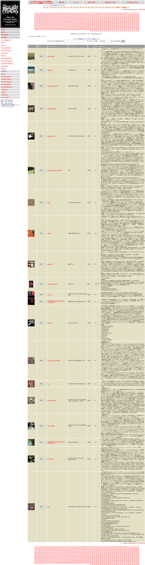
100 (65, 14)
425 (79, 22)
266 (79, 18)
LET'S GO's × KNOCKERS (53, 360)
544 (104, 25)
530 (77, 25)
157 (73, 15)
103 (71, 14)
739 (126, 30)
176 (110, 15)
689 (77, 29)
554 (124, 25)
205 (63, 17)
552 (120, 25)
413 (55, 22)
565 (41, 26)
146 (51, 15)
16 (50, 13)
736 (120, 30)
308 (57, 19)
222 (97, 17)
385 (104, 21)
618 (41, 28)
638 (81, 28)
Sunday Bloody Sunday (52, 86)
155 (69, 15)
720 (138, 29)
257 (61, 18)
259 (65, 18)
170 (98, 15)
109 (83, 14)
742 (132, 30)
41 (86, 13)
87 (46, 14)
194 (41, 17)
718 (134, 29)
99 (63, 14)
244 (35, 18)
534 (85, 25)
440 (108, 22)
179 (116, 15)
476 (75, 23)
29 (69, 13)
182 (122, 15)
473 (69, 23)
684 (67, 29)
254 (55, 18)
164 (87, 15)
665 (134, 28)
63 (117, 13)
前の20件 (133, 9)
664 (132, 28)
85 (43, 14)
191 (35, 17)
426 (81, 22)
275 (97, 18)
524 (65, 25)
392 (118, 21)
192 (37, 17)
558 (132, 25)
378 (91, 21)
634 (73, 28)
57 (108, 13)
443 (114, 22)
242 (136, 17)
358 (51, 21)
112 (89, 14)
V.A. (48, 383)
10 (42, 13)
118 (101, 14)
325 (91, 19)
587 (85, 26)
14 (47, 13)
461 (45, 23)
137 (138, 14)
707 (112, 29)
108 (81, 14)
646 (97, 28)
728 (104, 30)
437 (102, 22)
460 (43, 23)
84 (42, 14)
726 (101, 30)
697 (93, 29)
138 (35, 15)
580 (71, 26)
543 (102, 25)
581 (73, 26)
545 (106, 25)
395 (124, 21)
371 (77, 21)
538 (93, 25)
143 (45, 15)
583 (77, 26)
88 (48, 14)
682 (63, 29)
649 (102, 28)
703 (104, 29)
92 (53, 14)
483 (89, 23)
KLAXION (50, 264)
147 (53, 15)
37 (80, 13)
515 (47, 25)
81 (38, 14)
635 (75, 28)
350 (35, 21)
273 (93, 18)
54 (104, 13)
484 (91, 23)
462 (47, 23)
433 (94, 22)
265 (77, 18)
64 (118, 13)
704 (107, 29)
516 (49, 25)
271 (89, 18)
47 (94, 13)
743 (134, 30)
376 (87, 21)
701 (101, 29)
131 (126, 14)
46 (93, 13)
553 (122, 25)
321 (83, 19)
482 (87, 23)
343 (126, 19)
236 (124, 17)
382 (98, 21)
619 (43, 28)
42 (87, 13)
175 (108, 15)
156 (71, 15)
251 (49, 18)
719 (136, 29)
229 (110, 17)
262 (71, 18)
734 (116, 30)
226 (104, 17)
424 (77, 22)
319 (79, 19)
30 (70, 13)
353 (41, 21)
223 (98, 17)
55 (106, 13)
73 (131, 13)
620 (45, 28)
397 (128, 21)
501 (124, 23)
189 (136, 15)
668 (35, 29)
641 (87, 28)
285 (116, 18)
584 (79, 26)
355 (45, 21)
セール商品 (4, 37)
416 (61, 22)
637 (79, 28)
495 (112, 23)
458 (39, 23)
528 (73, 25)
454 (136, 22)
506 (134, 23)
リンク (76, 2)
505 (132, 23)
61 (114, 13)
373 (81, 21)
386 (106, 21)
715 (128, 29)
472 (67, 23)
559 (134, 25)
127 (118, 14)
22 (59, 13)
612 (134, 26)
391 (116, 21)
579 (69, 26)
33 (74, 13)
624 (53, 28)
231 (114, 17)
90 (51, 14)
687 (73, 29)
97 (60, 14)
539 (94, 25)
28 (67, 13)
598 (107, 26)
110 (85, 14)
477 (77, 23)
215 (83, 17)
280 (106, 18)
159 (77, 15)
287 (120, 18)
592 (95, 26)
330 (101, 19)
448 (124, 22)
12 (45, 13)
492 (106, 23)
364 (63, 21)
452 (132, 22)
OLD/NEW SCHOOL (6, 50)
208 (69, 17)
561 (138, 25)
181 (120, 15)
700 (99, 29)
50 (98, 13)
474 (71, 23)
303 (47, 19)
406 (41, 22)
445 (118, 22)
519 (55, 25)
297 (35, 19)
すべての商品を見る (6, 40)
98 (62, 14)
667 (138, 28)
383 (101, 21)
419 (67, 22)
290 (126, 18)
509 (35, 25)
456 (35, 23)
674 (47, 29)
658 (120, 28)
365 (65, 21)
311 (63, 19)
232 (116, 17)
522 (61, 25)
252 (51, 18)
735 (118, 30)
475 (73, 23)
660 (124, 28)
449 (126, 22)
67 (123, 13)
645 (94, 28)
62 (115, 13)
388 (110, 21)
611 (132, 26)
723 (94, 30)
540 (97, 25)
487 (97, 23)
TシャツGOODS (5, 97)
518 (53, 25)
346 (132, 19)
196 (45, 17)
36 (79, 13)
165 (89, 15)
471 (65, 23)
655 (114, 28)
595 (101, 26)
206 (65, 17)
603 (116, 26)
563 (37, 26)
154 (67, 15)
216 (85, 17)
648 (101, 28)
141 (41, 15)
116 (97, 14)
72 (130, 13)
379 (93, 21)
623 (51, 28)
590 (91, 26)
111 (87, 14)
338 (116, 19)
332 (104, 19)
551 (118, 25)
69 (125, 13)
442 (112, 22)
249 (45, 18)
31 (72, 13)
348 (136, 19)
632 (69, 28)
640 (85, 28)
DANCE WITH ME (51, 108)
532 (81, 25)
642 (89, 28)
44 (90, 13)
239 (130, 17)
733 (114, 30)
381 (97, 21)
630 (65, 28)
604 (118, 26)
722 (93, 30)
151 (61, 15)
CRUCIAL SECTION (52, 284)
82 (39, 14)
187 (132, 15)
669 (37, 29)
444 (116, 22)
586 (83, 26)
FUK (48, 506)
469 (61, 23)
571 (53, 26)
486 (94, 23)
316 (73, 19)
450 (128, 22)
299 (39, 19)
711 (120, 29)
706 (110, 29)
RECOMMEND (4, 34)
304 (49, 19)
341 (122, 19)
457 (37, 23)
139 (37, 15)
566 (43, 26)
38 (81, 13)
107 (79, 14)
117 (99, 14)
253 (53, 18)
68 (124, 13)
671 (41, 29)
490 (102, 23)
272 (91, 18)
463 (49, 23)
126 (116, 14)
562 (35, 26)
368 (71, 21)
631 (67, 28)
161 (81, 15)
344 (128, 19)
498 (118, 23)
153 (65, 15)
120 (104, 14)
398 (130, 21)
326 (93, 19)
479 (81, 23)
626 (57, 28)
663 (130, 28)
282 (110, 18)
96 (59, 14)
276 (98, 18)
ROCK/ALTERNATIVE (6, 86)
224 (101, 17)
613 (136, 26)
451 (130, 22)
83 (41, 14)
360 (55, 21)
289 (124, 18)
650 (104, 28)
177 (112, 15)
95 (58, 14)
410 (49, 22)
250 (47, 18)
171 (101, 15)
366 (67, 21)
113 (91, 14)
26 (64, 13)
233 (118, 17)
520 (57, 25)
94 (56, 14)
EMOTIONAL (4, 53)
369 (73, 21)
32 (73, 13)
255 (57, 18)
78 (138, 13)
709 (116, 29)
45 (91, 13)
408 (45, 22)
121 (106, 14)
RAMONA (49, 70)
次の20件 (142, 9)
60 (113, 13)
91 (52, 14)
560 (136, 25)
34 (76, 13)
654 (112, 28)
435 (98, 22)
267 (81, 18)
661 (126, 28)
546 (108, 25)
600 (110, 26)
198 (49, 17)
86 (45, 14)
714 (126, 29)
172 (102, 15)
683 (65, 29)
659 (122, 28)
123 (110, 14)
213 (79, 17)
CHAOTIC (3, 55)
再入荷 (2, 32)
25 (63, 13)
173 (104, 15)
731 (110, 30)
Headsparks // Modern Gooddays (54, 170)
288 (122, 18)
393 (120, 21)
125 (114, 14)
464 (51, 23)
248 (43, 18)
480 (83, 23)
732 (112, 30)
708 (114, 29)
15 (49, 13)
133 (130, 14)
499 (120, 23)
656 (116, 28)
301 (43, 19)
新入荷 (2, 29)
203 (59, 17)
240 (132, 17)
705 (108, 29)
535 (87, 25)
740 (128, 30)
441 (110, 22)
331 (102, 19)
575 (61, 26)
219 (91, 17)
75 (134, 13)
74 (132, 13)
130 (124, 14)
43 (89, 13)
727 (102, 30)
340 (120, 19)
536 (89, 25)
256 (59, 18)
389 (112, 21)
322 (85, 19)
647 (98, 28)
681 (61, 29)
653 (110, 28)
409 (47, 22)
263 (73, 18)
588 (87, 26)
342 (124, 19)
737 (122, 30)
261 (69, 18)
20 (56, 13)
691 (81, 29)
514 (45, 25)
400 (134, 21)
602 (114, 26)
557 (130, 25)
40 (84, 13)
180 (118, 15)
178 (114, 15)
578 (67, 26)
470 (63, 23)
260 (67, 18)
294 (134, 18)
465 (53, 23)
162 (83, 15)
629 (63, 28)
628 (61, 28)
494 (110, 23)
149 (57, 15)
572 (55, 26)
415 (59, 22)
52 (101, 13)
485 (93, 23)
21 (57, 13)
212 (77, 17)
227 (106, 17)
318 (77, 19)
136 (136, 14)
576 (63, 26)
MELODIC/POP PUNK (6, 58)
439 (106, 22)
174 (106, 15)
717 (132, 29)
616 (37, 28)
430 (89, 22)
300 (41, 19)
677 (53, 29)
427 (83, 22)
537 (91, 25)
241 (134, 17)
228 (108, 17)
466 (55, 23)
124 (112, 14)
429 (87, 22)
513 (43, 25)
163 (85, 15)
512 (41, 25)
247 (41, 18)
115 (95, 14)
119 (103, 14)
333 (106, 19)
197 (47, 17)
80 (36, 14)
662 (128, 28)
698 (95, 29)
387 (108, 21)
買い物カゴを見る (132, 2)
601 (112, 26)
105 (75, 14)
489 (101, 23)
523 (63, 25)
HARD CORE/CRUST (6, 47)
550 (116, 25)
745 (138, 30)
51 (100, 13)
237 (126, 17)
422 (73, 22)
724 (97, 30)
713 (124, 29)
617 (39, 28)
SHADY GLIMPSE (51, 400)
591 (93, 26)
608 (126, 26)
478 (79, 23)
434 (97, 22)
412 (53, 22)
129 (122, 14)
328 (97, 19)
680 (59, 29)
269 (85, 18)
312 (65, 19)
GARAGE (3, 68)
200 (53, 17)
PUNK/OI (3, 45)
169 (97, 15)
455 (138, 22)
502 (126, 23)
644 (93, 28)
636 (77, 28)
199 (51, 17)
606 (122, 26)
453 (134, 22)
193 (39, 17)
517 (51, 25)
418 (65, 22)
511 (39, 25)
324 (89, 19)
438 (104, 22)
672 (43, 29)
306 (53, 19)
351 (37, 21)
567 (45, 26)
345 (130, 19)
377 (89, 21)
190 (138, 15)
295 (136, 18)
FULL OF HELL (51, 425)
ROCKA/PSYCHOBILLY (7, 60)
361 (57, 21)
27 (66, 13)
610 (130, 26)
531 (79, 25)
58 (110, 13)
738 (124, 30)
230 (112, 17)
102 (69, 14)
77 (137, 13)
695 (89, 29)
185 (128, 15)
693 (85, 29)
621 (47, 28)
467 (57, 23)
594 (99, 26)
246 (39, 18)
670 (39, 29)
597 (104, 26)
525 (67, 25)
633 (71, 28)
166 (91, 15)
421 (71, 22)
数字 (118, 7)
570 (51, 26)
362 (59, 21)
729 (106, 30)
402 (138, 21)
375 (85, 21)
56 (107, 13)
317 (75, 19)
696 (91, 29)
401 (136, 21)
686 (71, 29)
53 (103, 13)
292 (130, 18)
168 (94, 15)
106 (77, 14)
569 (49, 26)
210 (73, 17)
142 (43, 15)
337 (114, 19)
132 (128, 14)
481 (85, 23)
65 (120, 13)
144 (47, 15)
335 (110, 19)
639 (83, 28)
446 (120, 22)
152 (63, 15)
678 (55, 29)
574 (59, 26)
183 (124, 15)
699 (97, 29)
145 (49, 15)
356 (47, 21)
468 (59, 23)
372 (79, 21)
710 (118, 29)
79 (35, 14)
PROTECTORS (51, 56)
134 (132, 14)
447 (122, 22)
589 (89, 26)
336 (112, 19)
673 (45, 29)
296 (138, 18)
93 (55, 14)
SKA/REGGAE (4, 66)
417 (63, 22)
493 (108, 23)
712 (122, 29)
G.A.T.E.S (49, 322)
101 (67, 14)
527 (71, 25)
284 (114, 18)
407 (43, 22)
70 (127, 13)
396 (126, 21)
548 (112, 25)
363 (61, 21)
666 (136, 28)
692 (83, 29)
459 (41, 23)
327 (94, 19)
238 (128, 17)
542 (101, 25)
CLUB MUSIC (4, 94)
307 (55, 19)
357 (49, 21)
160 (79, 15)
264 (75, 18)
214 (81, 17)
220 (93, 17)
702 (103, 29)
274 (94, 18)
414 (57, 22)
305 (51, 19)
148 (55, 15)
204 (61, 17)
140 (39, 15)
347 (134, 19)
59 (111, 13)
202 (57, 17)
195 (43, 17)
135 (134, 14)
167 (93, 15)
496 (114, 23)
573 (57, 26)
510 (37, 25)
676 (51, 29)
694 (87, 29)
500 (122, 23)
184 (126, 15)
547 (110, 25)
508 (138, 23)
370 (75, 21)
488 (98, 23)
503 (128, 23)
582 (75, 26)
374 (83, 21)
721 (91, 30)
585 (81, 26)
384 (102, 21)
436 (101, 22)
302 (45, 19)
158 (75, 15)
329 (98, 19)
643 (91, 28)
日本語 (124, 7)
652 (108, 28)
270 (87, 18)
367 (69, 21)
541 (98, 25)
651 (106, 28)
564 (39, 26)
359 (53, 21)
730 (108, 30)
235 (122, 17)
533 (83, 25)
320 (81, 19)
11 (43, 13)
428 (85, 22)
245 (37, 18)
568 (47, 26)
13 (46, 13)
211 (75, 17)
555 (126, 25)
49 (97, 13)
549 (114, 25)
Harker (49, 202)
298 (37, 19)
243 (138, 17)
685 (69, 29)
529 (75, 25)
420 (69, 22)
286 (118, 18)
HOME (61, 2)
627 (59, 28)
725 (98, 30)
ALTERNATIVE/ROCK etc (7, 63)
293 (132, 18)
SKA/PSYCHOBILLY (6, 84)
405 (39, 22)
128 (120, 14)
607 (124, 26)
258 (63, 18)
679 (57, 29)
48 (96, 13)
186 (130, 15)
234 (120, 17)
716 (130, 29)
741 (130, 30)
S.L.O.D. (49, 294)
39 (83, 13)
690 (79, 29)
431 (91, 22)
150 (59, 15)
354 (43, 21)
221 (94, 17)
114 (93, 14)
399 (132, 21)
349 (138, 19)
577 (65, 26)
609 (128, 26)
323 (87, 19)
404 (37, 22)
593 (97, 26)
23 (60, 13)
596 (103, 26)
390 (114, 21)
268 (83, 18)
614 (138, 26)
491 (104, 23)
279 (104, 18)
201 (55, 17)
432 (93, 22)
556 (128, 25)
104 (73, 14)
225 (102, 17)
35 (77, 13)
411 (51, 22)
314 (69, 19)
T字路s (49, 233)
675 (49, 29)
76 (135, 13)
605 (120, 26)
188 (134, 15)
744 (136, 30)
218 (89, 17)
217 (87, 17)
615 (35, 28)
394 (122, 21)
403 (35, 22)
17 (52, 13)
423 (75, 22)
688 (75, 29)
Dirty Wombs (50, 458)
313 (67, 19)
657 (118, 28)
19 (55, 13)
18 (53, 13)
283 (112, 18)
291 (128, 18)
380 (94, 21)
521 (59, 25)
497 (116, 23)
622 (49, 28)
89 (49, 14)
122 (108, 14)
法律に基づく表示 (110, 2)
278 (102, 18)
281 (108, 18)
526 (69, 25)
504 (130, 23)
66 (121, 13)
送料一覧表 (91, 2)
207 (67, 17)
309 (59, 19)
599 (108, 26)
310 (61, 19)
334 (108, 19)
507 (136, 23)
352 (39, 21)
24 (62, 13)
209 (71, 17)
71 (128, 13)
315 (71, 19)
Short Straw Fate (51, 136)
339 (118, 19)
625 (55, 28)
